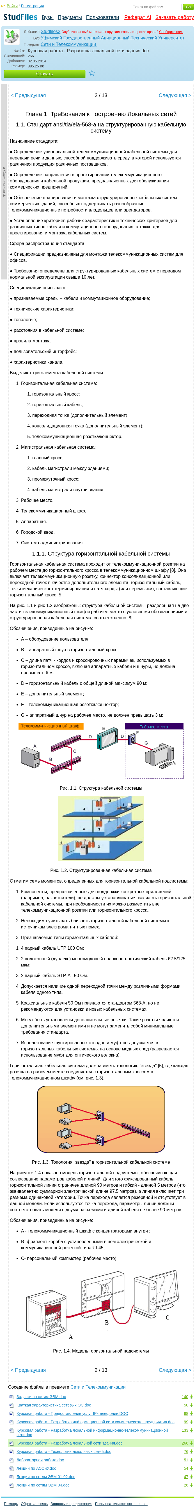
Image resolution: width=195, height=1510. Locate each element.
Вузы (48, 17)
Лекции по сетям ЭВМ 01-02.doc (46, 1476)
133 (185, 1430)
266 (185, 1443)
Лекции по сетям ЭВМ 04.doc (43, 1485)
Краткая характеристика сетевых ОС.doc (54, 1405)
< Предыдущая (28, 95)
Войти (12, 6)
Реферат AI (137, 17)
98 (186, 1413)
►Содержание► (4, 181)
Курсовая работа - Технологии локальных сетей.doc (64, 1451)
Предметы (70, 17)
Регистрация (32, 6)
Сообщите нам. (171, 32)
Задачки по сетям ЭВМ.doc (41, 1396)
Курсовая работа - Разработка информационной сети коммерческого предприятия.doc (96, 1422)
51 (186, 1460)
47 (186, 1476)
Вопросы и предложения (71, 1504)
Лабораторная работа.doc (40, 1460)
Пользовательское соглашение (121, 1504)
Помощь (11, 1504)
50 (186, 1405)
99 (186, 1422)
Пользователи (102, 17)
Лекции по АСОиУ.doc (36, 1468)
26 (186, 1485)
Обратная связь (34, 1504)
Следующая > (175, 95)
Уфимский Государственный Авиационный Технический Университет (112, 38)
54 (186, 1468)
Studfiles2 (50, 31)
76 (186, 1451)
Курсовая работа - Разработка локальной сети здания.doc (69, 1443)
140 (185, 1396)
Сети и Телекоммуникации (69, 44)
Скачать (44, 73)
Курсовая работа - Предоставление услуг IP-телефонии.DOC (72, 1413)
